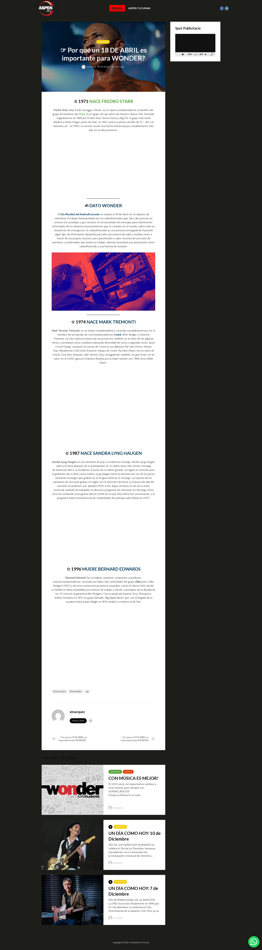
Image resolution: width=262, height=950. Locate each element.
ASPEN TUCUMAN (139, 8)
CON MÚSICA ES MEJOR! (133, 778)
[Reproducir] (183, 54)
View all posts (78, 721)
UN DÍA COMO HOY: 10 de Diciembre (134, 836)
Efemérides (103, 42)
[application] (195, 45)
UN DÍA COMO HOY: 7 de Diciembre (133, 891)
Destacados (59, 691)
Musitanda (144, 942)
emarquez (88, 67)
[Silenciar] (205, 54)
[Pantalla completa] (212, 54)
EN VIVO (117, 8)
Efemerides (76, 691)
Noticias (128, 772)
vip (87, 691)
